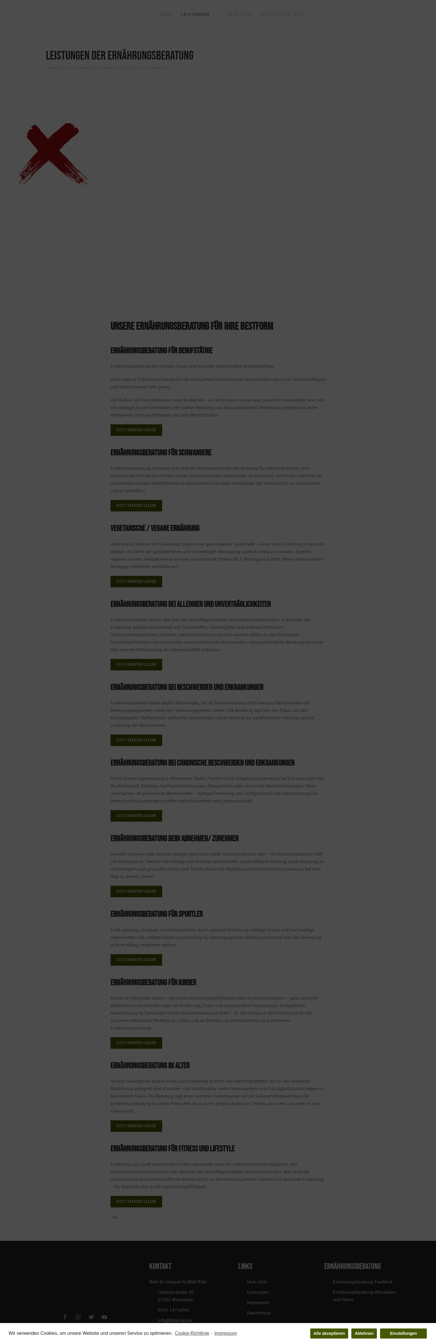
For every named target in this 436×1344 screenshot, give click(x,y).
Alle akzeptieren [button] (329, 1333)
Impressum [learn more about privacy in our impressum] (225, 1333)
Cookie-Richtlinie (192, 1333)
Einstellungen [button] (403, 1333)
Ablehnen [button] (364, 1333)
